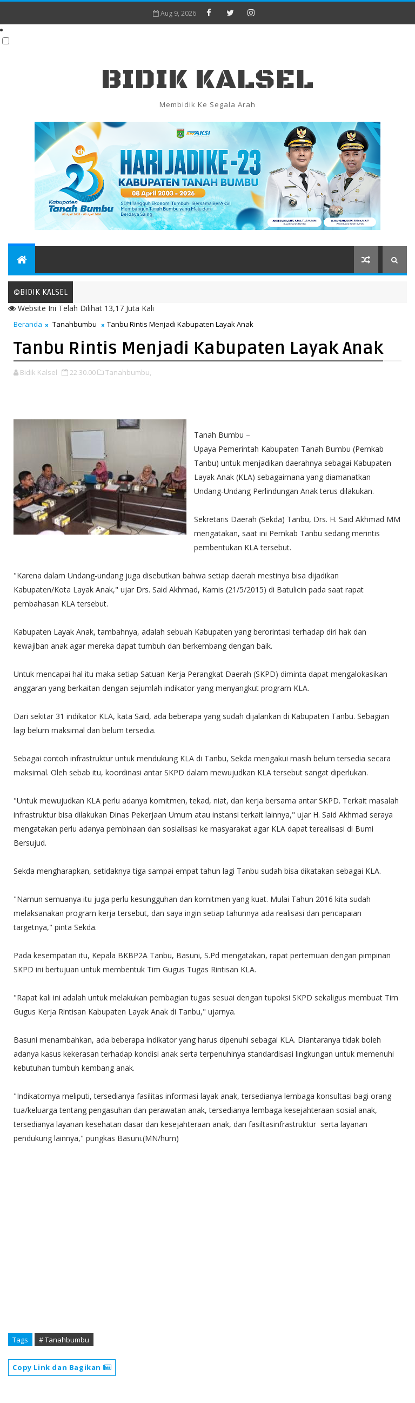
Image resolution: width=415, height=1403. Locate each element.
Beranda (28, 324)
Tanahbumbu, (128, 372)
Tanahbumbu (74, 324)
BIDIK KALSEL (207, 79)
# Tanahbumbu (64, 1340)
